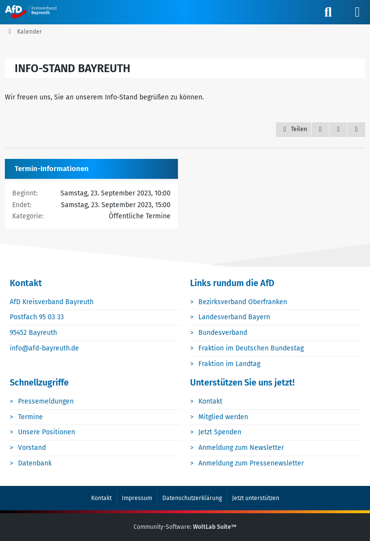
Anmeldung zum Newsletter (241, 448)
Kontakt (210, 401)
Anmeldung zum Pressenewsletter (251, 463)
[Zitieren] (320, 129)
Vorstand (32, 448)
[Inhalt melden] (338, 129)
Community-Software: (185, 526)
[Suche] (328, 12)
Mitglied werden (223, 417)
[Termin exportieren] (356, 129)
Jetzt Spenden (219, 432)
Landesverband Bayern (234, 317)
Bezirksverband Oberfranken (242, 302)
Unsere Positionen (46, 432)
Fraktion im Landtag (229, 364)
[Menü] (357, 12)
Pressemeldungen (46, 401)
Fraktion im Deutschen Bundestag (251, 348)
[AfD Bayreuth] (35, 11)
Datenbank (35, 463)
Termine (30, 417)
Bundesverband (222, 332)
